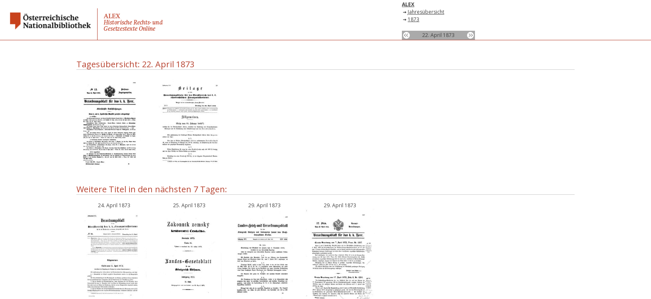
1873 (413, 19)
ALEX (408, 4)
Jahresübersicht (426, 11)
